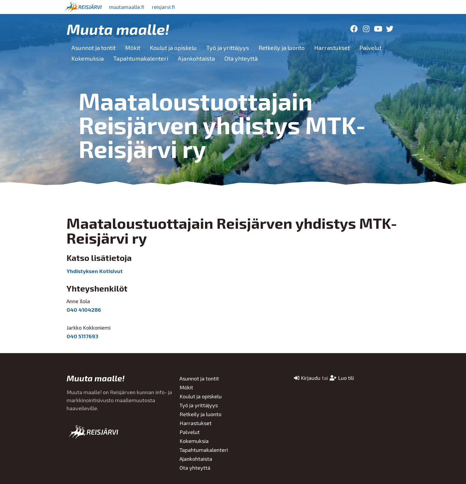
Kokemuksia (87, 58)
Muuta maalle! (118, 29)
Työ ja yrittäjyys (227, 47)
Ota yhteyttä (241, 58)
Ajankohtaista (196, 58)
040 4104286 (84, 309)
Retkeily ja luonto (282, 47)
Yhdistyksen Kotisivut (95, 271)
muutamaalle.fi (128, 7)
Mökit (132, 47)
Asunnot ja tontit (93, 47)
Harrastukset (332, 47)
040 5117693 (82, 336)
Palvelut (370, 47)
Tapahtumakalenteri (140, 58)
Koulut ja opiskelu (173, 47)
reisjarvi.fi (167, 7)
